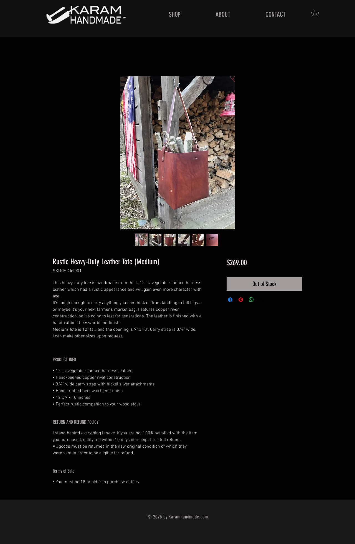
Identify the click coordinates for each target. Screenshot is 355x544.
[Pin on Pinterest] (240, 299)
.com (203, 517)
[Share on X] (261, 299)
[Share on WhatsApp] (251, 299)
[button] (318, 12)
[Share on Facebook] (230, 299)
